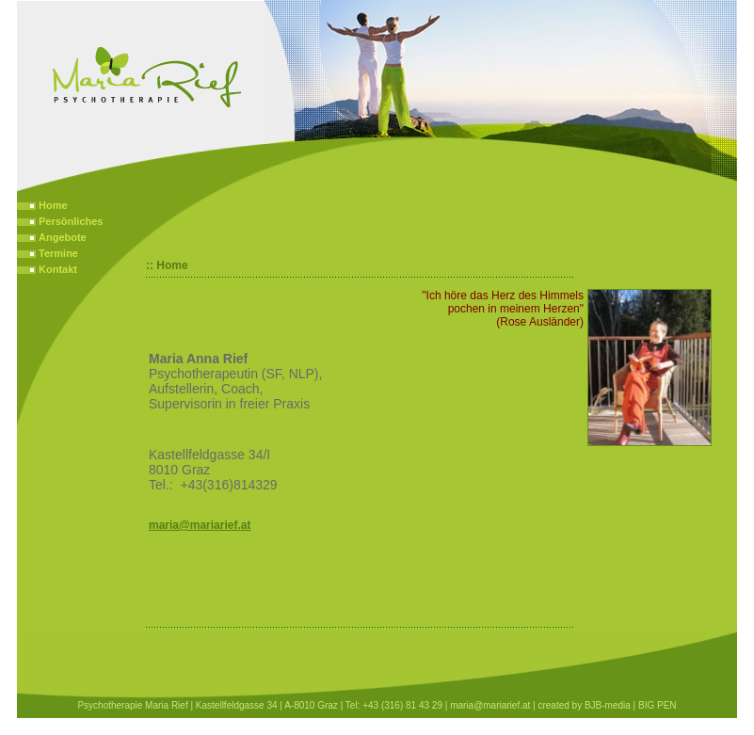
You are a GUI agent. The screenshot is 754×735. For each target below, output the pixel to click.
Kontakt (58, 269)
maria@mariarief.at (199, 525)
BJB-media (608, 705)
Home (53, 205)
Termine (58, 253)
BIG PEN (657, 705)
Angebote (63, 237)
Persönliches (71, 221)
